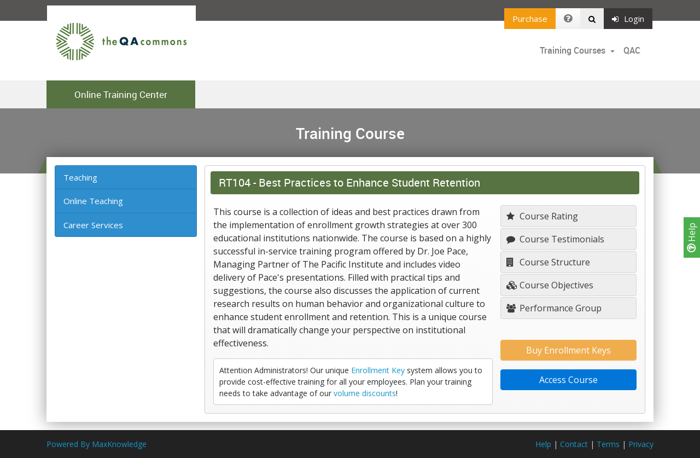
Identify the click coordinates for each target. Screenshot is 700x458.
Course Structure (548, 262)
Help (692, 237)
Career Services (93, 224)
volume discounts (365, 393)
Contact (574, 444)
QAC (631, 50)
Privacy (641, 444)
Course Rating (542, 216)
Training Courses (574, 50)
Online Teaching (93, 200)
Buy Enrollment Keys (568, 350)
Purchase (529, 18)
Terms (608, 444)
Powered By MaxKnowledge (96, 444)
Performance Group (554, 308)
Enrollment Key (378, 370)
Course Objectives (549, 285)
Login (628, 18)
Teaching (80, 177)
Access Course (568, 380)
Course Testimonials (555, 239)
